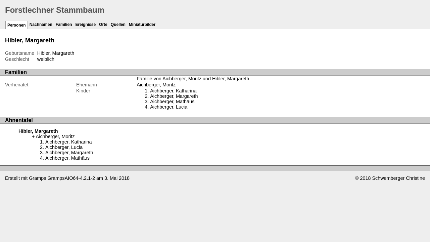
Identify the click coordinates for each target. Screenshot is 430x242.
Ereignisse (85, 24)
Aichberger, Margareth (174, 96)
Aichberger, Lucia (168, 107)
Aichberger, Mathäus (172, 101)
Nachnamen (41, 24)
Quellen (118, 24)
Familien (64, 24)
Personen (16, 25)
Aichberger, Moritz (156, 84)
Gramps (37, 178)
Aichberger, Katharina (173, 90)
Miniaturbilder (142, 24)
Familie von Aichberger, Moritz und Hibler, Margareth (193, 78)
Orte (103, 24)
